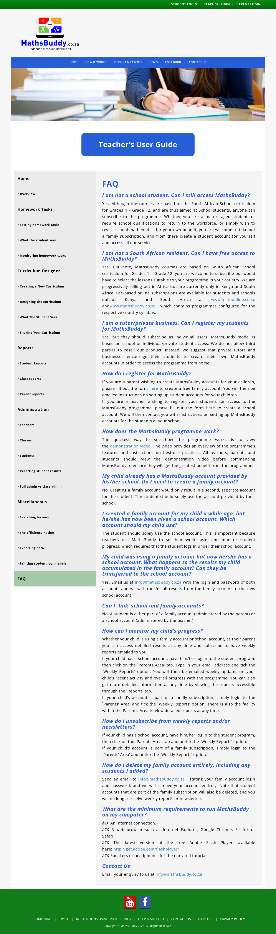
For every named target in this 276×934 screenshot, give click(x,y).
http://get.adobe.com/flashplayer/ (146, 849)
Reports (26, 347)
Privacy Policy (232, 919)
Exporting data (31, 548)
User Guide (173, 62)
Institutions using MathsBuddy (103, 919)
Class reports (30, 379)
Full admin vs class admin (40, 486)
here (153, 388)
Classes (25, 440)
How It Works (95, 62)
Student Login (184, 4)
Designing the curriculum (40, 302)
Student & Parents (128, 62)
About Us (205, 919)
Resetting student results (40, 471)
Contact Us (197, 62)
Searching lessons (34, 517)
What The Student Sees (38, 317)
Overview (27, 194)
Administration (33, 409)
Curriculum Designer (39, 270)
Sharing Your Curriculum (39, 332)
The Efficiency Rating (36, 533)
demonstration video (130, 446)
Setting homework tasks (39, 225)
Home (74, 62)
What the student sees (38, 240)
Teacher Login (217, 4)
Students (26, 456)
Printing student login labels (42, 563)
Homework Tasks (35, 209)
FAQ (22, 578)
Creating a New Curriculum (41, 286)
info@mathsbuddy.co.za (158, 582)
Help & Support (151, 919)
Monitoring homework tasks (42, 255)
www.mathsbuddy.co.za (132, 306)
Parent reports (31, 394)
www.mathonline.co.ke (233, 299)
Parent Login (248, 4)
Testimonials (41, 919)
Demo (154, 62)
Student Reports (32, 363)
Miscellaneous (32, 501)
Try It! (64, 919)
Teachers (27, 425)
